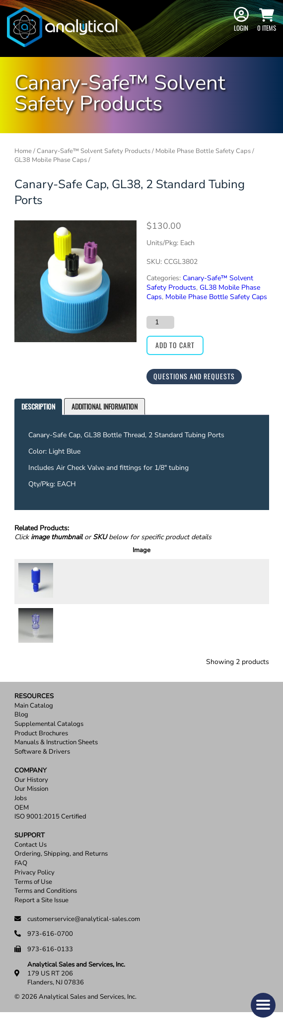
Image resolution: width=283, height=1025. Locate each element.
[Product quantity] (160, 322)
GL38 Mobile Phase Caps (50, 159)
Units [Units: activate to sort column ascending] (156, 550)
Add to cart (175, 345)
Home (23, 151)
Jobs (20, 810)
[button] (263, 1005)
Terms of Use (33, 894)
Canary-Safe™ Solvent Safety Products (93, 151)
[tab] (38, 407)
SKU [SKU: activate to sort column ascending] (77, 550)
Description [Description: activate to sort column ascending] (119, 550)
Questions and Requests (194, 376)
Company (30, 782)
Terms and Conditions (45, 903)
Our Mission (31, 801)
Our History (31, 792)
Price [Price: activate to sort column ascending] (185, 550)
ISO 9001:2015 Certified (50, 829)
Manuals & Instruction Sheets (56, 755)
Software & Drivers (42, 764)
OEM (21, 820)
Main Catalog (33, 718)
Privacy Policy (34, 884)
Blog (21, 727)
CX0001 (75, 584)
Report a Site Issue (41, 912)
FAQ (20, 875)
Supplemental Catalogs (48, 736)
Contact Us (30, 857)
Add (248, 584)
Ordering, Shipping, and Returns (61, 866)
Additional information (104, 406)
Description (38, 406)
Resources (34, 708)
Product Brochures (41, 745)
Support (29, 847)
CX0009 (75, 635)
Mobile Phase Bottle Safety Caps (203, 151)
